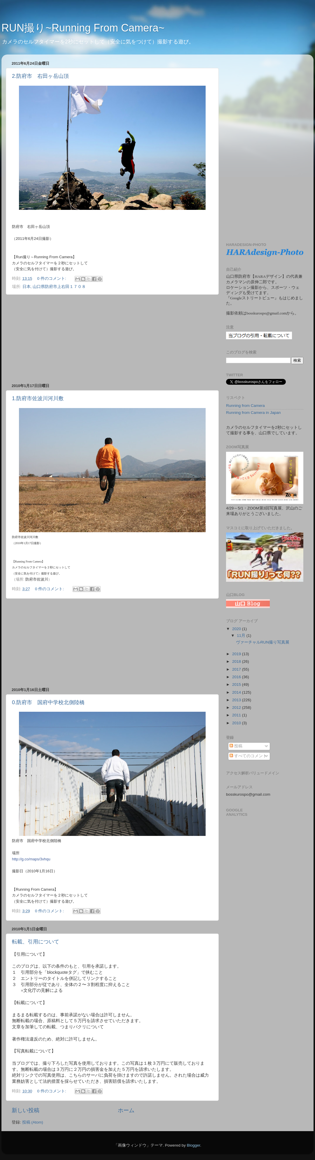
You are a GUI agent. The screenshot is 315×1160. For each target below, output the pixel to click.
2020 (237, 629)
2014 (237, 692)
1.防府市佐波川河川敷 (38, 398)
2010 (237, 723)
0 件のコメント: (52, 278)
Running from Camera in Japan (253, 412)
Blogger (193, 1145)
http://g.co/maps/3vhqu (31, 859)
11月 (241, 635)
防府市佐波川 (36, 579)
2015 (237, 684)
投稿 (236, 746)
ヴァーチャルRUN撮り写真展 (262, 642)
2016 (237, 677)
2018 (237, 661)
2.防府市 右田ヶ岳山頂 (40, 76)
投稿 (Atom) (32, 1122)
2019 (237, 654)
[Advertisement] (112, 339)
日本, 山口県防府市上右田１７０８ (54, 286)
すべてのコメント (248, 756)
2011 (237, 715)
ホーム (126, 1110)
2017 (237, 669)
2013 (237, 700)
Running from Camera (245, 405)
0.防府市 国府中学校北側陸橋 (48, 702)
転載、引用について (35, 942)
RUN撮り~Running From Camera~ (82, 28)
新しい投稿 (25, 1110)
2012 (237, 707)
